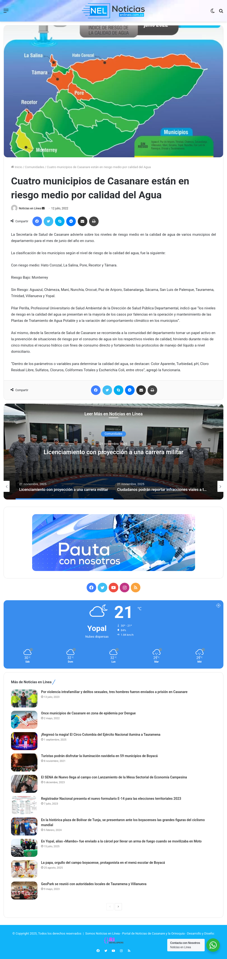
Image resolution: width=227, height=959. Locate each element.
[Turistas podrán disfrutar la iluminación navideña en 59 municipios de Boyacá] (24, 763)
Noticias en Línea (31, 208)
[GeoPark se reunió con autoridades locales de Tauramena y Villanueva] (24, 891)
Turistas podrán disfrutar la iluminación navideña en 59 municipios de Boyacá (99, 756)
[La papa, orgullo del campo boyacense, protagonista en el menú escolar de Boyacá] (24, 869)
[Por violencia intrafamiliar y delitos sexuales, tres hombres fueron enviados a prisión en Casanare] (24, 699)
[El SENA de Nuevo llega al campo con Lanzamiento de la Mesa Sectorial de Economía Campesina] (24, 784)
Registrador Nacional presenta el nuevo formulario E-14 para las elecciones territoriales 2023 (111, 799)
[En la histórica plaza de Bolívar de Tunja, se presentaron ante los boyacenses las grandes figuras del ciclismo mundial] (24, 827)
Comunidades (34, 167)
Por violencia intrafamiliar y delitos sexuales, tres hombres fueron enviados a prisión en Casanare (114, 692)
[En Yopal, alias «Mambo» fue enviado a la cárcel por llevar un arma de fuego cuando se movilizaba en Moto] (24, 848)
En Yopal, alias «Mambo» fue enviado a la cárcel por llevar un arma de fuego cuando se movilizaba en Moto (121, 841)
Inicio (16, 167)
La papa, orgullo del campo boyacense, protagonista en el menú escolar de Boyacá (103, 863)
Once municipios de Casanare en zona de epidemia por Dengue (88, 713)
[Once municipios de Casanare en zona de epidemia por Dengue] (24, 720)
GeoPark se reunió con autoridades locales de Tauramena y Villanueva (93, 884)
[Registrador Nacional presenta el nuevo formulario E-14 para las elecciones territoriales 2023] (24, 805)
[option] (113, 452)
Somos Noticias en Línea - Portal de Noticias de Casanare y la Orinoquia (135, 933)
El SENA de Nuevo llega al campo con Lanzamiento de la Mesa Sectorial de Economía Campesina (114, 777)
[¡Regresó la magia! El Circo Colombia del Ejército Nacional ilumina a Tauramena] (24, 741)
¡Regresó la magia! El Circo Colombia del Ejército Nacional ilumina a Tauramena (100, 735)
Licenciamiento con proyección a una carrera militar (113, 452)
